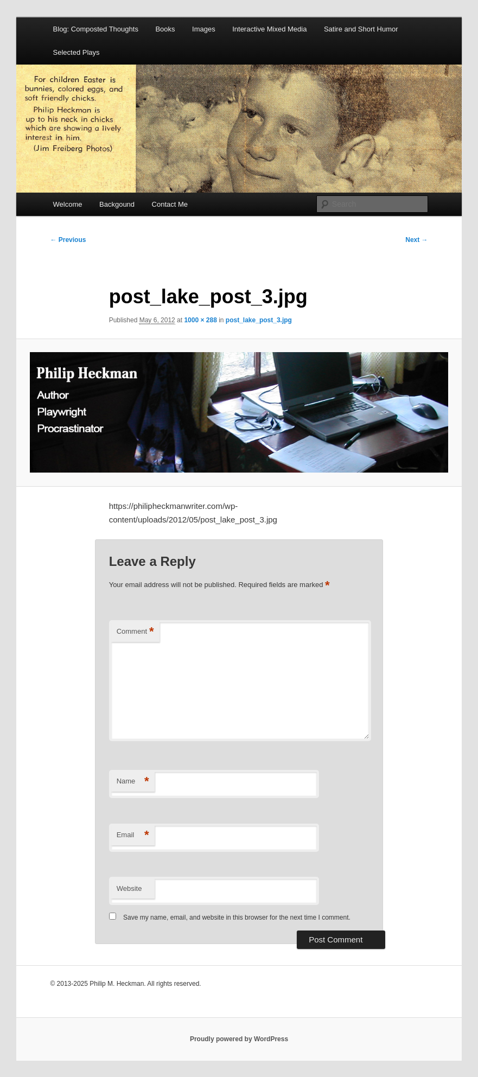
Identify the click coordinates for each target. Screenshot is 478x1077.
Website (129, 888)
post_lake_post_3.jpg (259, 320)
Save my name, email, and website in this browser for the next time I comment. (236, 917)
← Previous (68, 240)
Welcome (67, 204)
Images (203, 29)
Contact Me (170, 204)
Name (133, 781)
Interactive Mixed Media (269, 29)
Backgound (117, 204)
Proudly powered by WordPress (239, 1039)
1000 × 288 (200, 320)
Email (133, 835)
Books (165, 29)
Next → (416, 240)
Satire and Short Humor (361, 29)
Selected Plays (76, 52)
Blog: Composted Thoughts (95, 29)
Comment (135, 632)
